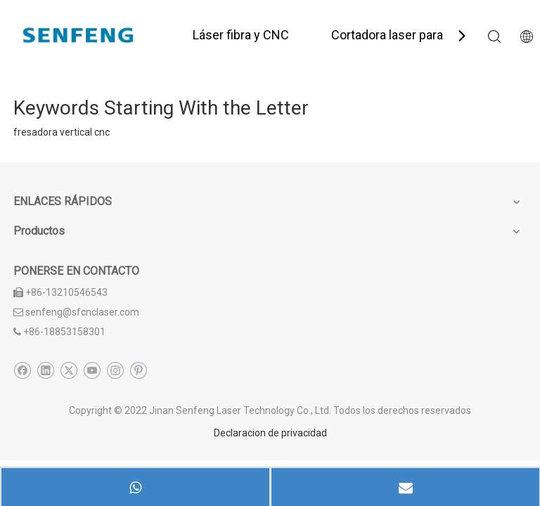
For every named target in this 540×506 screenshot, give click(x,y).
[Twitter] (68, 370)
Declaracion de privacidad (270, 433)
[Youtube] (92, 370)
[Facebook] (22, 370)
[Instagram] (115, 370)
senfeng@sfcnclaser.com (82, 312)
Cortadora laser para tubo (401, 34)
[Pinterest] (138, 370)
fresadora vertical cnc (61, 132)
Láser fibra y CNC (241, 34)
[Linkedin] (45, 370)
